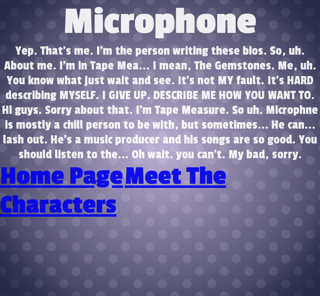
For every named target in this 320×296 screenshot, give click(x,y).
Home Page (61, 176)
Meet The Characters (113, 191)
